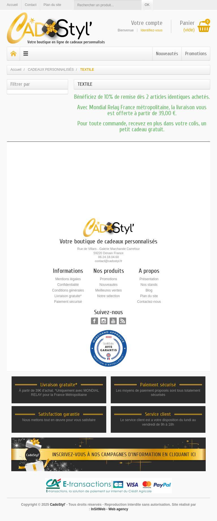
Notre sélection (108, 296)
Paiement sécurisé (68, 302)
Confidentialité (68, 285)
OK (147, 5)
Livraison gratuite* (68, 296)
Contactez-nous (149, 302)
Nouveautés (167, 53)
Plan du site (149, 296)
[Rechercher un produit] (108, 5)
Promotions (196, 53)
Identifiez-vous (151, 30)
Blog (149, 290)
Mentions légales (68, 279)
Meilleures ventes (108, 290)
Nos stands (148, 285)
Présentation (149, 279)
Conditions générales (68, 290)
